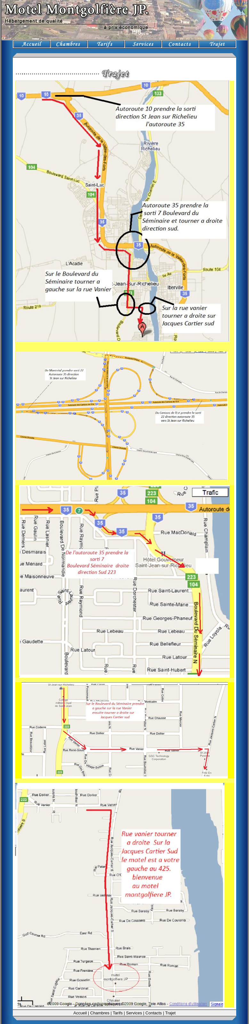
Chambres (99, 1013)
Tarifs (118, 1013)
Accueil (80, 1013)
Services (134, 1013)
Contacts (153, 1013)
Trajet (170, 1013)
